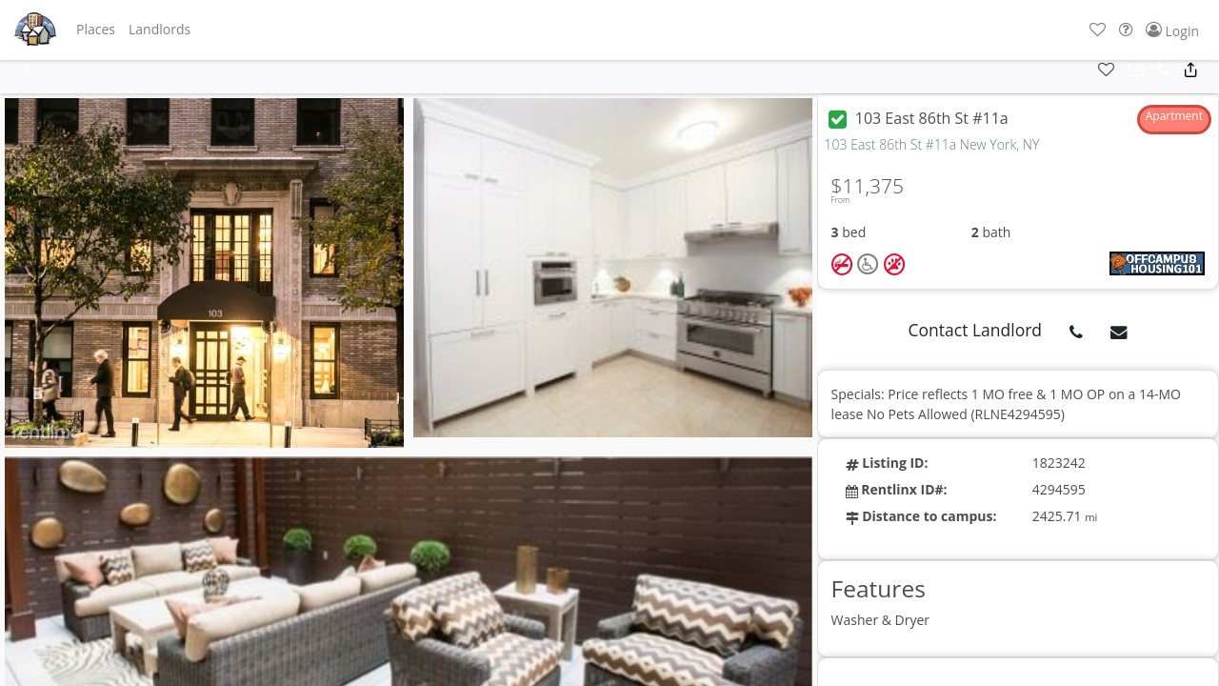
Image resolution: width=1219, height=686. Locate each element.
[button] (96, 29)
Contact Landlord (976, 329)
